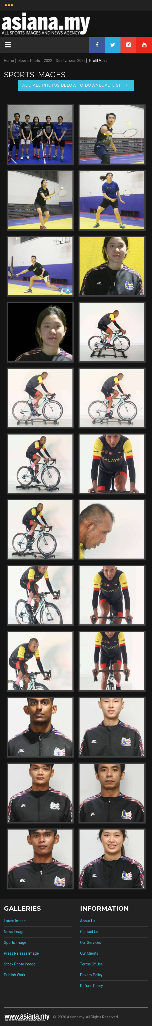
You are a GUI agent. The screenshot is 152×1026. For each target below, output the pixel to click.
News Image (14, 932)
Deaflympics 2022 (71, 60)
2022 (48, 60)
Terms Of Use (91, 964)
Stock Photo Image (19, 964)
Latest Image (15, 921)
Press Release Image (21, 953)
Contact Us (89, 932)
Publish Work (14, 975)
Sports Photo (29, 60)
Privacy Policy (91, 975)
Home (9, 60)
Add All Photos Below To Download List (71, 85)
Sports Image (15, 942)
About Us (87, 921)
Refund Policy (91, 986)
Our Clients (89, 953)
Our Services (90, 942)
